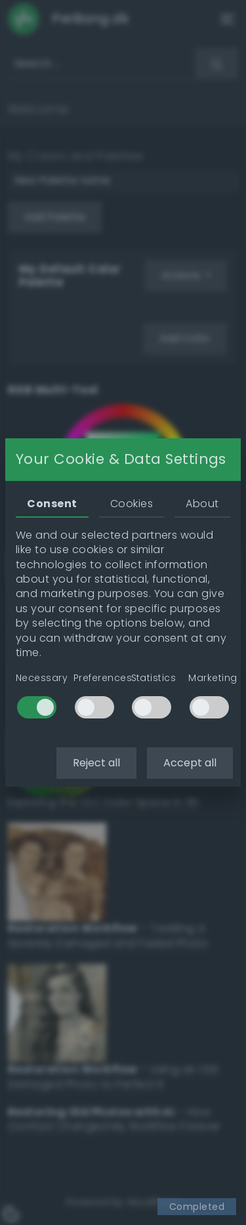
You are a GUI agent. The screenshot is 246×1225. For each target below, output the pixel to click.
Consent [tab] (52, 503)
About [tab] (202, 503)
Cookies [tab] (131, 503)
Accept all (189, 762)
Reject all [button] (96, 762)
